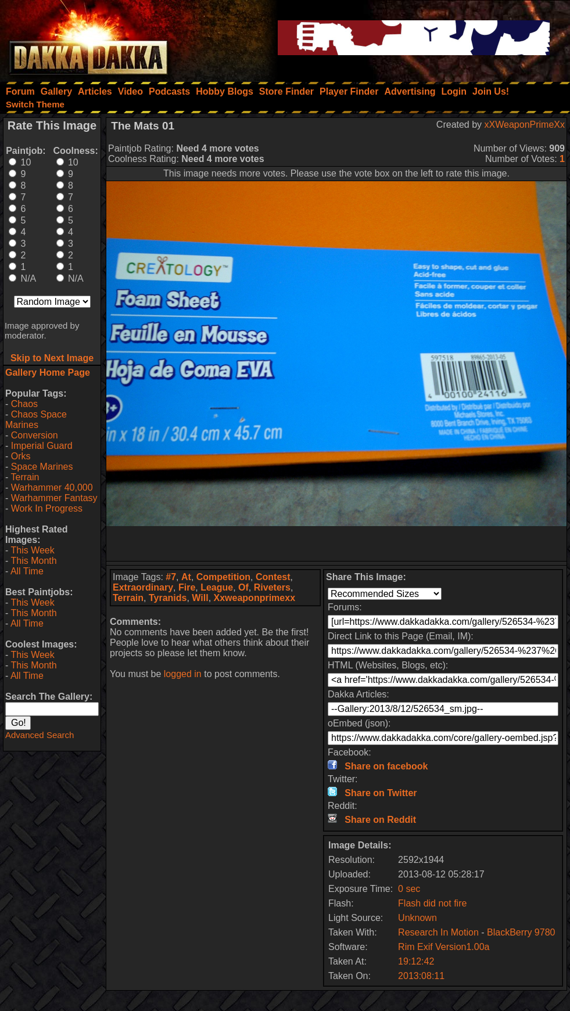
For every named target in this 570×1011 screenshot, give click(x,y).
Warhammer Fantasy (54, 498)
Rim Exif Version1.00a (443, 947)
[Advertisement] (336, 543)
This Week (32, 550)
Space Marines (42, 467)
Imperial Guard (42, 446)
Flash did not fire (432, 903)
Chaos (24, 404)
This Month (33, 561)
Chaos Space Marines (36, 419)
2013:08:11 (421, 976)
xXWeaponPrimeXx (525, 124)
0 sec (409, 889)
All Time (27, 571)
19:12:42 (416, 961)
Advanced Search (39, 735)
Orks (21, 456)
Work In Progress (47, 508)
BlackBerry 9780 (521, 932)
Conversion (34, 435)
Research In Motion (438, 932)
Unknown (417, 918)
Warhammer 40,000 (52, 487)
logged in (183, 674)
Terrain (24, 477)
